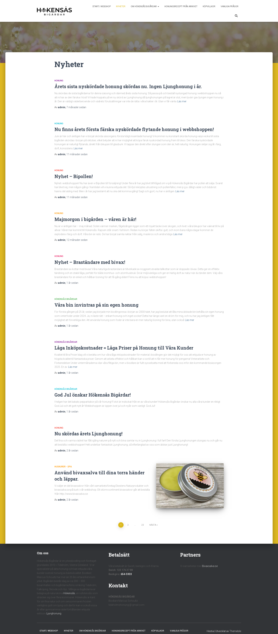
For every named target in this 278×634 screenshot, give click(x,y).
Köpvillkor (209, 6)
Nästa (152, 519)
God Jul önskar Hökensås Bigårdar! (92, 395)
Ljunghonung (53, 608)
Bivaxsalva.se (210, 560)
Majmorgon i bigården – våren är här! (95, 219)
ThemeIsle (235, 626)
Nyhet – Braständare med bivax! (89, 262)
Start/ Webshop (101, 6)
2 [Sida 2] (128, 519)
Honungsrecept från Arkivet (180, 6)
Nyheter (120, 6)
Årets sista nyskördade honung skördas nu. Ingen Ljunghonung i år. (128, 86)
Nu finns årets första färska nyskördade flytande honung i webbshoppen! (134, 129)
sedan (76, 107)
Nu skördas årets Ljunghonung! (88, 434)
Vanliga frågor (229, 6)
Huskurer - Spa (63, 466)
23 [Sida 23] (142, 519)
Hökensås (69, 588)
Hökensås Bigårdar (65, 299)
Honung (58, 80)
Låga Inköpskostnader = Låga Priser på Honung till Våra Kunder (123, 348)
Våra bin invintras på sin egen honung (96, 305)
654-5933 (126, 568)
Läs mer (181, 101)
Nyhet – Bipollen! (73, 176)
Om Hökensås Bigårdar (145, 6)
